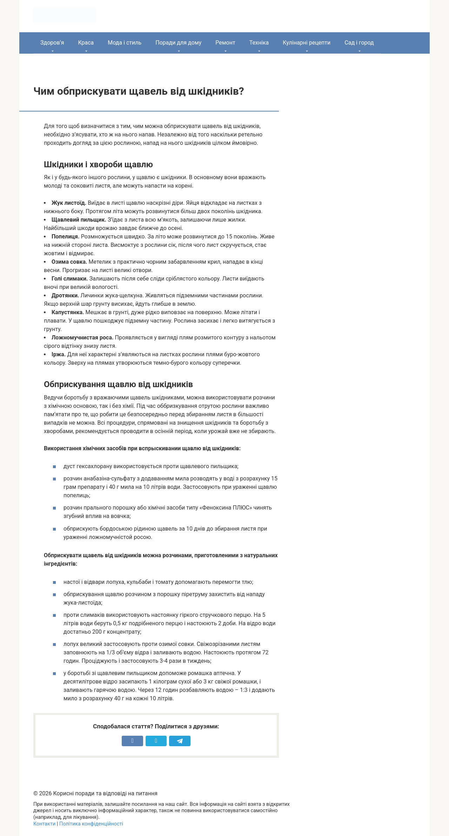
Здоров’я (52, 42)
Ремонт (225, 42)
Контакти (44, 824)
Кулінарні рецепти (306, 42)
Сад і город (359, 42)
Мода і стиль (124, 42)
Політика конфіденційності (91, 824)
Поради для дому (178, 42)
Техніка (259, 42)
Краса (86, 42)
